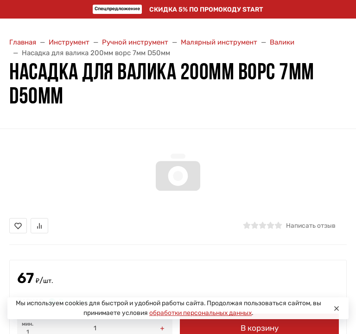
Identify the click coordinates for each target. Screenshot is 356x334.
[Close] (336, 308)
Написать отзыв (311, 225)
